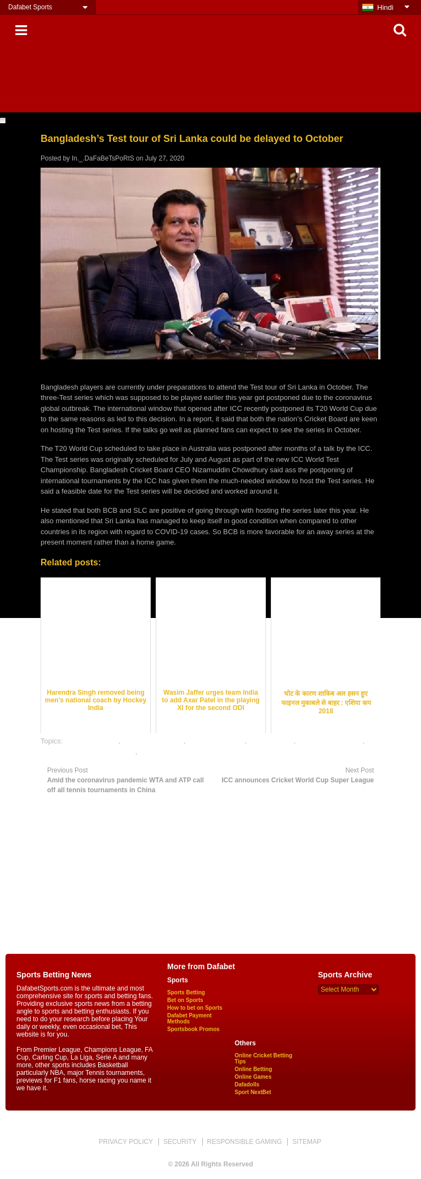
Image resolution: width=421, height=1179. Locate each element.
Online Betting (253, 1069)
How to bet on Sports (195, 1008)
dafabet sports (270, 741)
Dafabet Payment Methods (189, 1018)
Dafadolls (247, 1084)
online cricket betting (330, 741)
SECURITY (180, 1142)
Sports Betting (186, 992)
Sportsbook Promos (193, 1029)
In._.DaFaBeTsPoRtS (103, 158)
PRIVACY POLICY (126, 1142)
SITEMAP (306, 1142)
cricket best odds (91, 741)
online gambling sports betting (88, 751)
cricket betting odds (153, 741)
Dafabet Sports (30, 7)
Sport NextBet (253, 1092)
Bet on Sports (185, 1000)
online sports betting (171, 751)
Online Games (253, 1077)
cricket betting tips (215, 741)
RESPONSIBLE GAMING (244, 1142)
